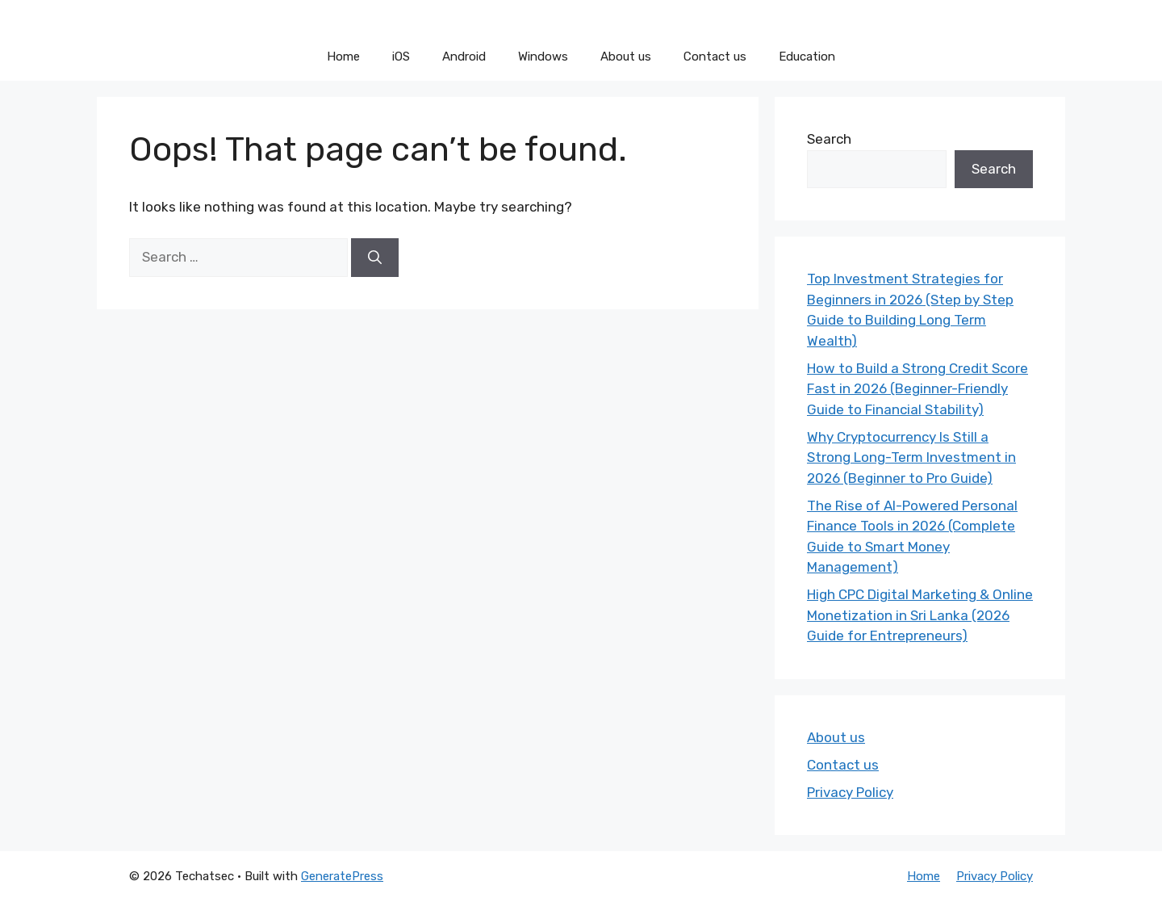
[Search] (375, 257)
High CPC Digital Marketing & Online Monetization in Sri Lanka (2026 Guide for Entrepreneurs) (920, 615)
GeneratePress (342, 876)
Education (807, 56)
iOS (401, 56)
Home (343, 56)
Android (464, 56)
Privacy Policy (850, 792)
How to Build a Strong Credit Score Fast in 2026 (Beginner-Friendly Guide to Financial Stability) (917, 388)
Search (829, 139)
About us (625, 56)
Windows (543, 56)
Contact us (714, 56)
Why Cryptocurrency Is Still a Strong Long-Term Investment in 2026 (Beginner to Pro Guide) (911, 457)
